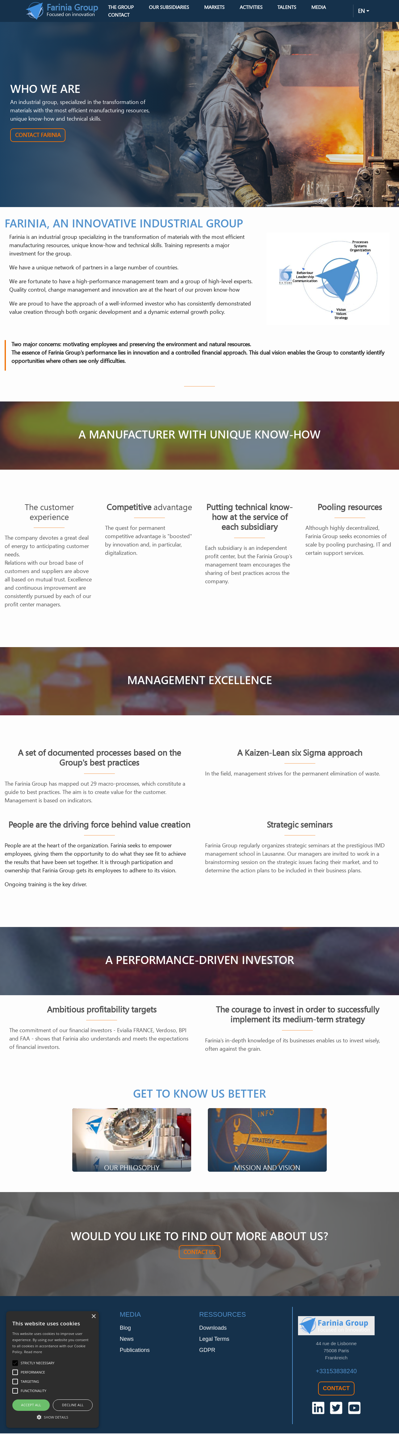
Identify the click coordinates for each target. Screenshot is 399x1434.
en (361, 12)
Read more (33, 1351)
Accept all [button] (31, 1405)
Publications (135, 1352)
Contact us (199, 1254)
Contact (128, 16)
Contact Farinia (38, 137)
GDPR (207, 1352)
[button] (52, 1417)
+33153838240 (336, 1373)
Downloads (213, 1330)
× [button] (93, 1316)
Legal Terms (214, 1341)
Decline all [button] (73, 1405)
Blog (125, 1330)
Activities (260, 8)
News (127, 1341)
